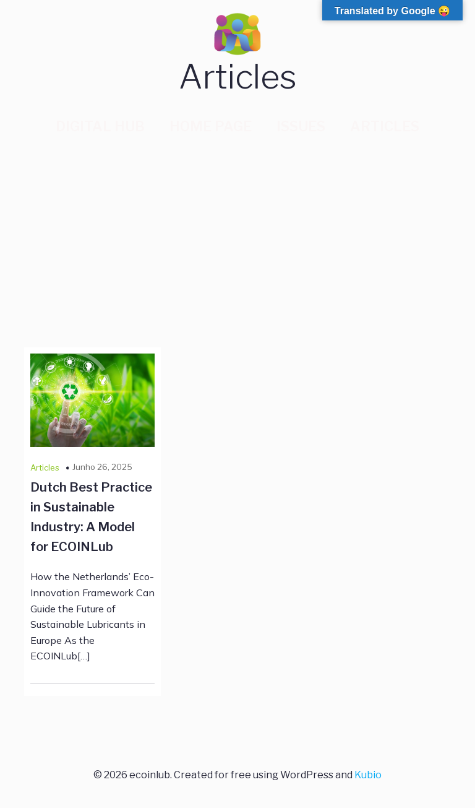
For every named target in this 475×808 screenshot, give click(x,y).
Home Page (210, 126)
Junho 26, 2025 (102, 467)
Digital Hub (100, 126)
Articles (384, 126)
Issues (300, 126)
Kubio (368, 775)
